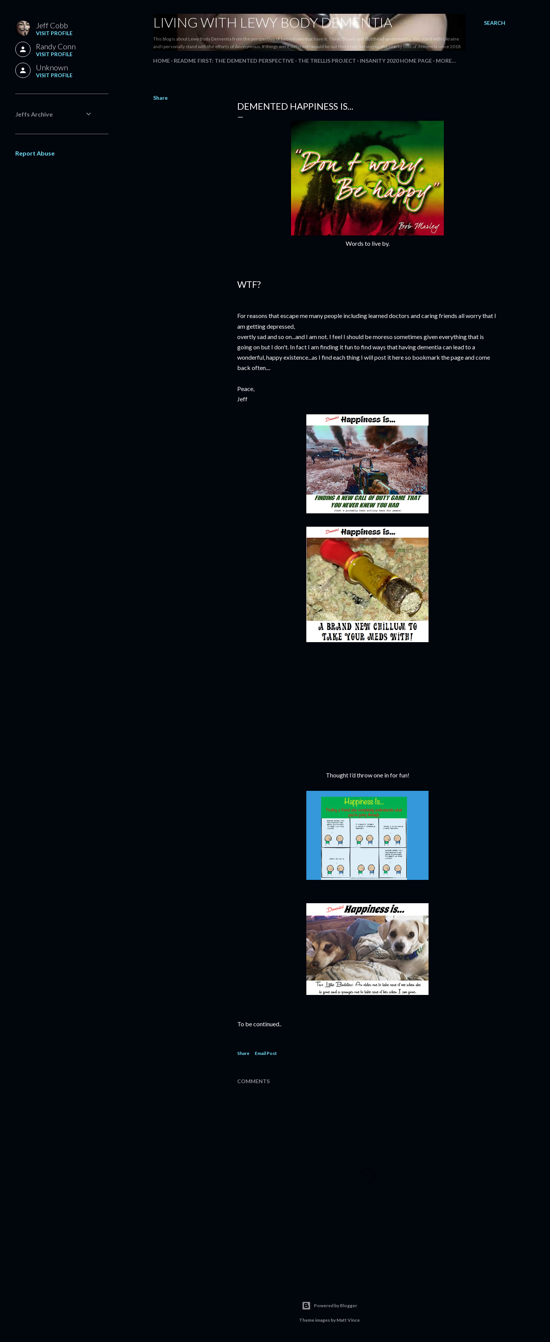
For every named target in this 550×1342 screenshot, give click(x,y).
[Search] (494, 23)
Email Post (266, 1053)
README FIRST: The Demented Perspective (234, 60)
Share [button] (160, 97)
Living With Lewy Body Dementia (272, 22)
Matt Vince (348, 1320)
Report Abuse (35, 153)
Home (161, 60)
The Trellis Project (327, 60)
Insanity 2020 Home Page (396, 60)
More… (446, 60)
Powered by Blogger (329, 1305)
